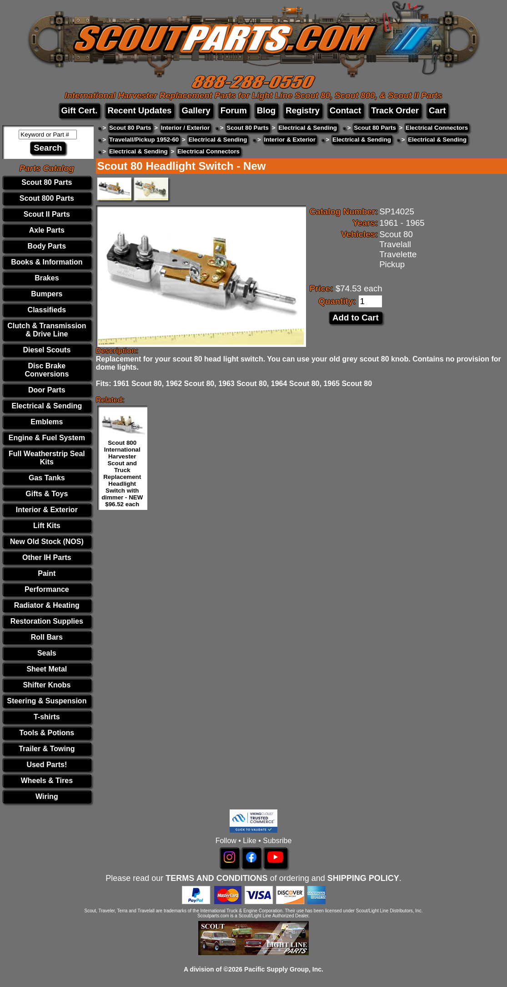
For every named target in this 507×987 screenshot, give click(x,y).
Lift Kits (46, 525)
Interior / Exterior (185, 127)
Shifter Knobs (46, 685)
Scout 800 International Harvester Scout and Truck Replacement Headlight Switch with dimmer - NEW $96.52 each (122, 473)
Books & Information (46, 262)
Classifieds (47, 310)
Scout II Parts (47, 214)
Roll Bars (47, 637)
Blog (266, 110)
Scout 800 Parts (47, 198)
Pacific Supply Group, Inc (282, 969)
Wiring (46, 796)
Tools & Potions (47, 733)
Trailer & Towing (47, 749)
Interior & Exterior (47, 510)
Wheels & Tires (47, 780)
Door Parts (46, 390)
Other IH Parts (46, 557)
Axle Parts (47, 230)
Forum (234, 110)
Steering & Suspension (46, 701)
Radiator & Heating (47, 605)
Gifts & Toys (46, 494)
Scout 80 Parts (46, 182)
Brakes (47, 278)
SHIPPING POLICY (363, 878)
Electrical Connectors (437, 127)
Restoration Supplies (46, 621)
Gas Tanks (47, 478)
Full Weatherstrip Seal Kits (47, 458)
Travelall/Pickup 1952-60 (144, 139)
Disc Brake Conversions (47, 370)
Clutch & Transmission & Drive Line (46, 330)
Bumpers (46, 294)
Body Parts (47, 246)
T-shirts (47, 717)
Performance (47, 589)
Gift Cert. (79, 110)
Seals (46, 653)
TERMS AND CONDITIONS (216, 878)
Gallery (195, 110)
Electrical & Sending (46, 406)
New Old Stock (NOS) (47, 541)
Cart (437, 110)
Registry (303, 110)
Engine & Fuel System (47, 438)
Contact (345, 110)
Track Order (395, 110)
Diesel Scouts (46, 350)
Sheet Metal (46, 669)
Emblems (46, 422)
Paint (46, 573)
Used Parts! (46, 764)
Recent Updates (139, 110)
